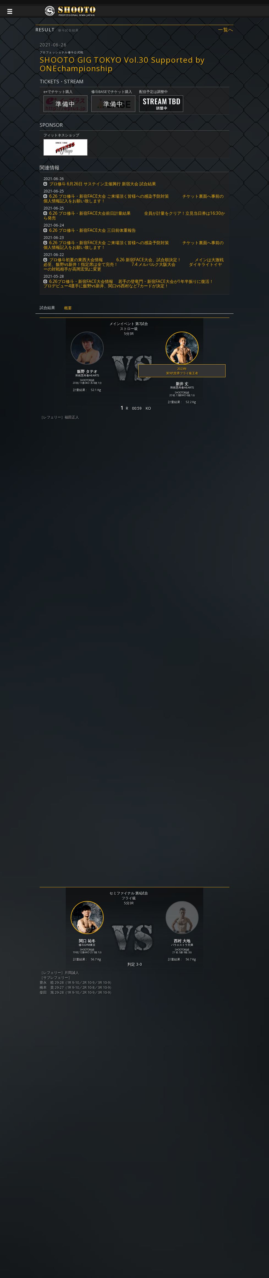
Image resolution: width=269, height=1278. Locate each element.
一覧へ (226, 29)
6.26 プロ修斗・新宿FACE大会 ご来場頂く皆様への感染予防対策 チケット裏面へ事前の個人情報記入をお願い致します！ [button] (133, 198)
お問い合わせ (150, 1253)
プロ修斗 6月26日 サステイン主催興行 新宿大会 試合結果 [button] (102, 184)
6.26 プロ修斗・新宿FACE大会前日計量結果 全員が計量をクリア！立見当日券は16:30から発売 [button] (134, 215)
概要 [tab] (68, 307)
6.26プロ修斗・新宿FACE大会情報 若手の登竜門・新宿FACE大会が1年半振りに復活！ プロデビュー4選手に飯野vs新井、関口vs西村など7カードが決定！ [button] (133, 284)
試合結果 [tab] (47, 307)
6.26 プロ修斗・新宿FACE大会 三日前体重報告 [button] (92, 230)
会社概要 (174, 1253)
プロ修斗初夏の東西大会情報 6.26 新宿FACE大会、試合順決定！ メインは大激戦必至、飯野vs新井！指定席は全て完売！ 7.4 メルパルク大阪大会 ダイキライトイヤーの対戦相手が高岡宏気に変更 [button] (133, 264)
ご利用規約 (124, 1253)
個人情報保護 (99, 1253)
